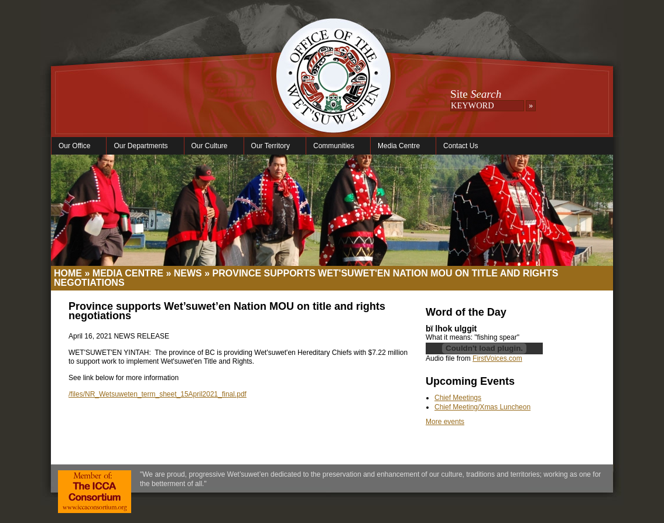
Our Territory (272, 146)
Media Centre (400, 146)
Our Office (76, 146)
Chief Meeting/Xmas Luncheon (482, 407)
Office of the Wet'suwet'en (333, 87)
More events (445, 422)
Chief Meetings (457, 398)
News (188, 273)
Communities (335, 146)
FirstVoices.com (497, 358)
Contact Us (460, 146)
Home (68, 273)
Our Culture (211, 146)
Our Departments (142, 146)
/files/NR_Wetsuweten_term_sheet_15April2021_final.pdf (158, 394)
